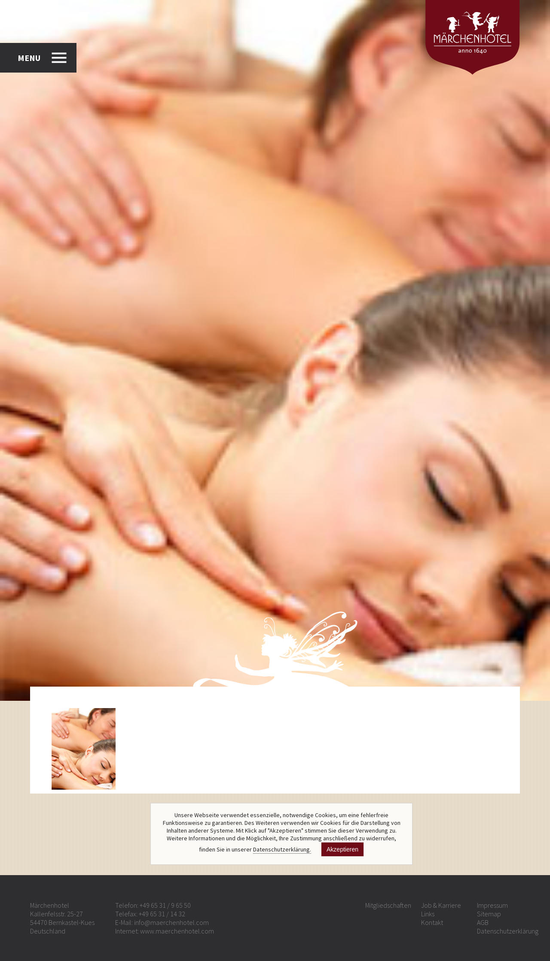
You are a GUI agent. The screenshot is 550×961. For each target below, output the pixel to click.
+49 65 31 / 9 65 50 (165, 905)
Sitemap (489, 913)
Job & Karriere (441, 905)
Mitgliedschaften (388, 905)
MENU (29, 57)
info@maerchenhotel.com (171, 922)
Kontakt (432, 922)
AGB (483, 922)
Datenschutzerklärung (507, 931)
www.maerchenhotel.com (177, 931)
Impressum (492, 905)
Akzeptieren (342, 849)
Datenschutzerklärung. (282, 849)
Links (427, 913)
